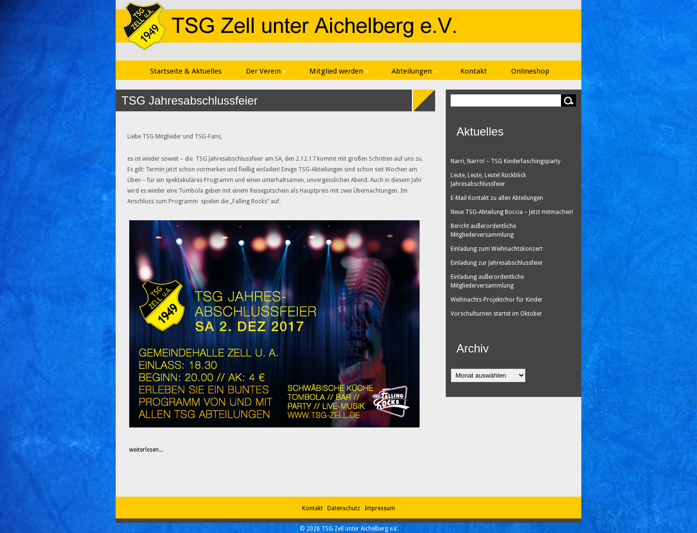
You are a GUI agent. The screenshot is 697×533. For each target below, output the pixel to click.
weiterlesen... (141, 449)
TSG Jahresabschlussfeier (189, 100)
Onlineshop (530, 71)
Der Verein (266, 71)
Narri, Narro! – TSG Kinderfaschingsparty (506, 161)
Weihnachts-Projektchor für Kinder (497, 299)
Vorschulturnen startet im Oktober (496, 313)
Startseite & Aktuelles (186, 71)
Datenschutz (345, 508)
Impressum (379, 508)
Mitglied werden (338, 71)
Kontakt (473, 71)
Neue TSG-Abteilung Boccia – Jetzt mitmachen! (512, 212)
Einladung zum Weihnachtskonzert (497, 248)
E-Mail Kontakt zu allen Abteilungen (497, 198)
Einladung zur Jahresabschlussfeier (497, 262)
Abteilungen (414, 71)
